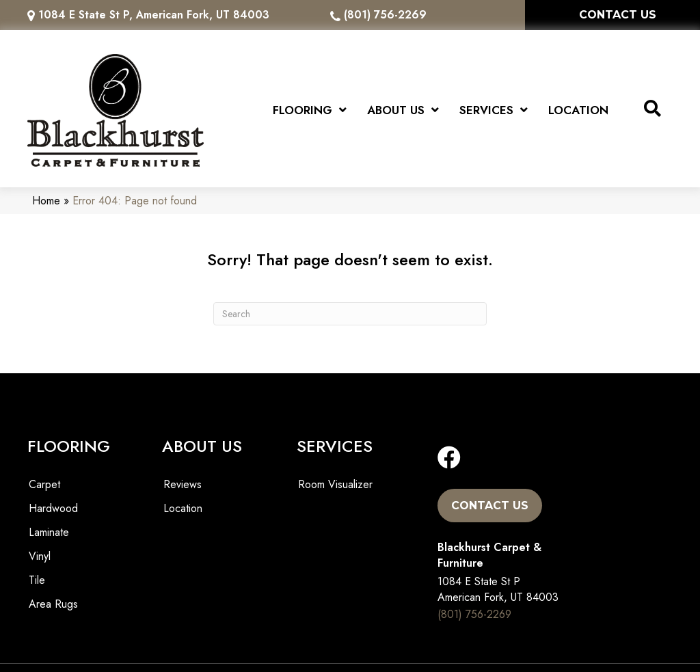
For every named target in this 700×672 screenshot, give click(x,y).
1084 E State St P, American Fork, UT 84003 (153, 15)
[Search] (350, 309)
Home (46, 197)
